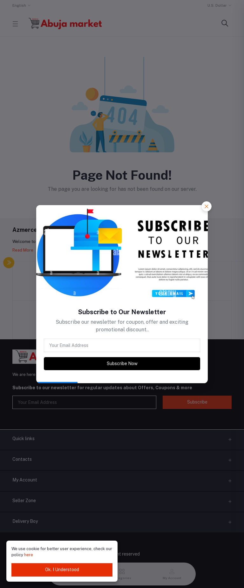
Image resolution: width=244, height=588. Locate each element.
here (28, 554)
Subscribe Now (122, 363)
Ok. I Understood (62, 569)
